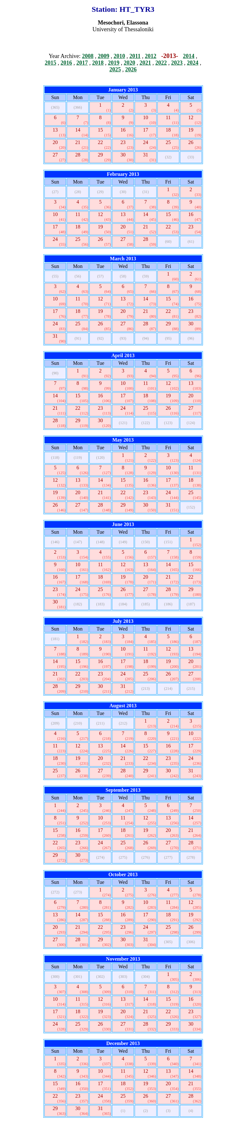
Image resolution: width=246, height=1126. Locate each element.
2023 (177, 63)
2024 (192, 63)
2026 (131, 69)
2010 (119, 56)
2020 (129, 63)
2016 (66, 63)
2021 (145, 63)
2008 (87, 56)
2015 (50, 63)
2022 (161, 63)
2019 (113, 63)
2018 (98, 63)
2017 (82, 63)
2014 (188, 56)
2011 (134, 56)
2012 (150, 56)
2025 (115, 69)
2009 (103, 56)
